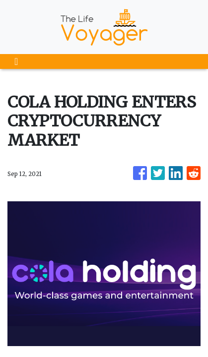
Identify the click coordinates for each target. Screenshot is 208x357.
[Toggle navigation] (16, 61)
